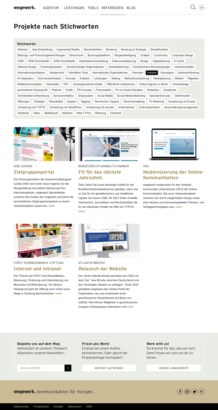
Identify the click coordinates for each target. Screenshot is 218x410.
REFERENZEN (121, 8)
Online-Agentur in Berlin (153, 84)
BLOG (143, 8)
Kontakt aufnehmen (109, 368)
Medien (179, 78)
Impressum (74, 406)
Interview (137, 72)
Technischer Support (106, 101)
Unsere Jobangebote (174, 368)
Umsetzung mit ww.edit (100, 107)
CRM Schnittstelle (38, 61)
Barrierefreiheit (93, 49)
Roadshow (170, 90)
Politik (69, 90)
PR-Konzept (84, 90)
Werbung (100, 113)
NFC (66, 84)
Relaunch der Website (102, 268)
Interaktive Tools (78, 72)
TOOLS (98, 8)
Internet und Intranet (37, 268)
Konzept (71, 78)
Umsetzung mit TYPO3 (31, 107)
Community (161, 55)
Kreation (85, 78)
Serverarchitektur (63, 95)
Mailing (116, 78)
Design (144, 61)
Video (36, 113)
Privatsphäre (41, 406)
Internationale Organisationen (110, 72)
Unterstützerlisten (149, 107)
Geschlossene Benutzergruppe (151, 66)
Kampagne (167, 72)
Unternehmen (126, 107)
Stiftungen (23, 101)
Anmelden (68, 368)
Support (71, 101)
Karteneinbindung (188, 72)
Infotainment (56, 72)
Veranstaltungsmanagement (181, 107)
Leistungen (100, 78)
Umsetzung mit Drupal (181, 101)
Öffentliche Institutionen (121, 84)
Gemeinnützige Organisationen (85, 66)
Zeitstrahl (115, 113)
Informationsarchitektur (31, 72)
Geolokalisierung (118, 66)
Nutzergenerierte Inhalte (88, 84)
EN (201, 7)
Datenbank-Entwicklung (93, 61)
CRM (20, 61)
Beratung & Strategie (133, 49)
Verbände (23, 113)
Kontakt (58, 406)
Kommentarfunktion (49, 78)
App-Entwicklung (42, 49)
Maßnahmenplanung (136, 78)
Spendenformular (160, 95)
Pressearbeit (103, 90)
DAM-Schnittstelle (64, 61)
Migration (193, 78)
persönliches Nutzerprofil (32, 90)
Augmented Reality (68, 49)
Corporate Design (182, 55)
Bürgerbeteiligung (125, 55)
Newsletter (52, 84)
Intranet (151, 72)
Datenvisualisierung (124, 61)
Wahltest (67, 113)
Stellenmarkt (182, 95)
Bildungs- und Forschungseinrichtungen (41, 55)
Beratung (111, 49)
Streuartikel (56, 101)
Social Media (105, 95)
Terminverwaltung (134, 101)
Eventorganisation (52, 66)
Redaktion (153, 90)
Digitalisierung (161, 61)
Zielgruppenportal (34, 172)
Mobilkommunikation (29, 84)
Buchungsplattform (99, 55)
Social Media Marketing (131, 95)
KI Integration (25, 78)
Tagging (85, 101)
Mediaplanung (162, 78)
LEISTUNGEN (76, 8)
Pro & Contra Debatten (129, 90)
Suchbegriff (193, 7)
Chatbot (145, 55)
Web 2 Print (84, 113)
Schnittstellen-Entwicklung (33, 95)
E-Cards (179, 61)
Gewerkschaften (184, 66)
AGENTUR (51, 8)
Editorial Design (26, 66)
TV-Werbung (156, 101)
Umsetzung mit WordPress (65, 107)
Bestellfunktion (159, 49)
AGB (89, 406)
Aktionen (22, 49)
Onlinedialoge (180, 84)
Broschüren (76, 55)
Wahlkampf (51, 113)
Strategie (39, 101)
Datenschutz (21, 406)
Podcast (56, 90)
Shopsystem (85, 95)
